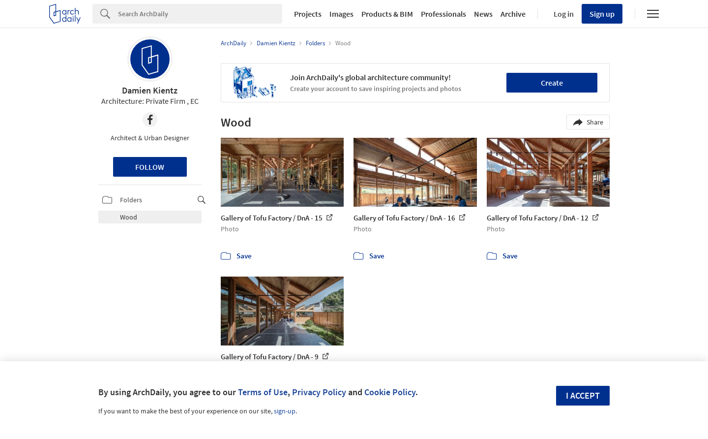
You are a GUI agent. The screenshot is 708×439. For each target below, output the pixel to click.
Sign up (602, 14)
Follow (149, 167)
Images (341, 14)
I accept (583, 395)
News (483, 14)
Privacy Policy (319, 392)
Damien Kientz (149, 90)
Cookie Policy (389, 392)
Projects (308, 14)
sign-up (284, 411)
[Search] (200, 14)
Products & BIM (387, 14)
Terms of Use (263, 392)
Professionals (443, 14)
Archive (513, 14)
